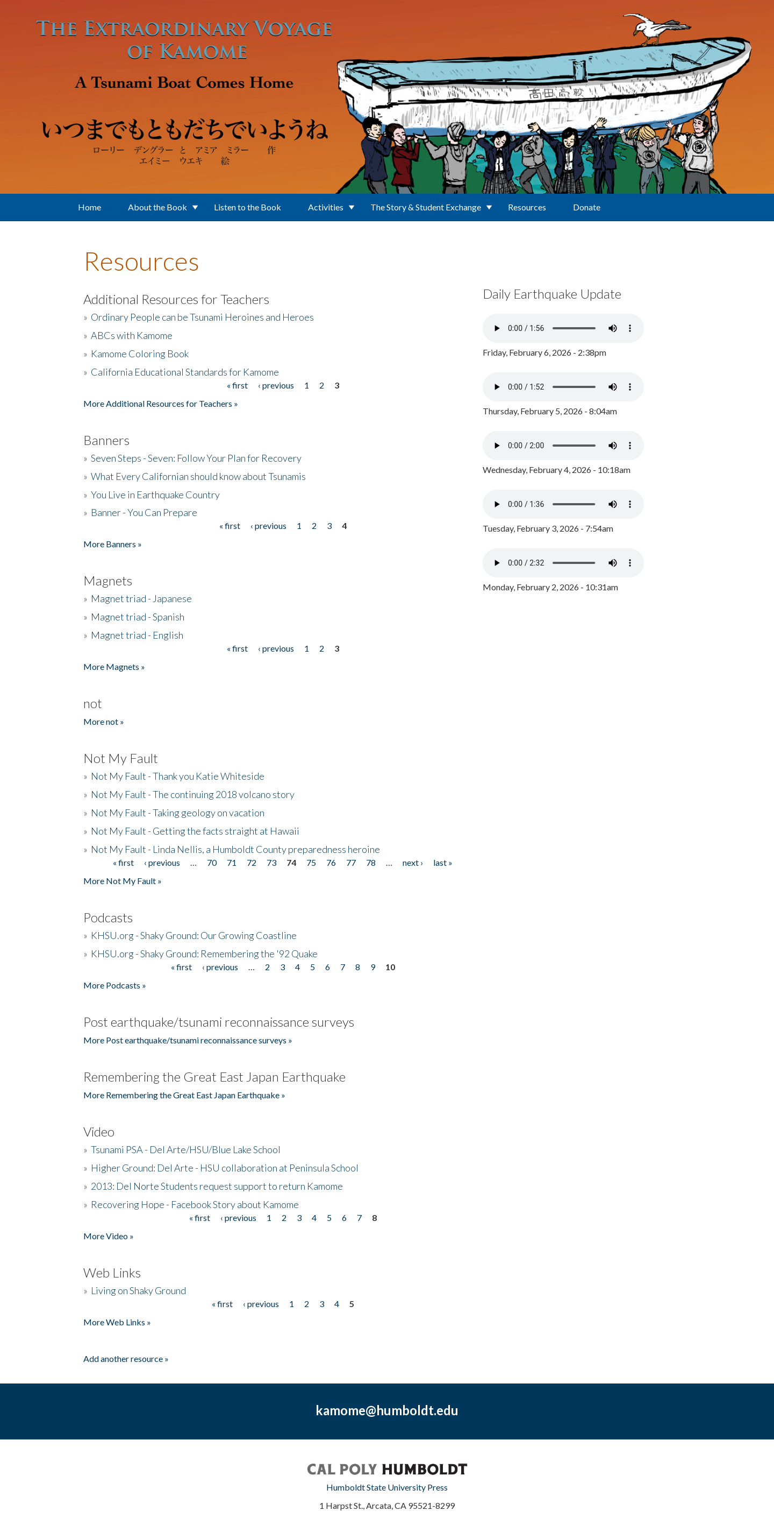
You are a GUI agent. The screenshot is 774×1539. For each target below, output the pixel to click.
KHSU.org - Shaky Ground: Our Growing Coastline (194, 935)
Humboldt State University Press (387, 1487)
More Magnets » (114, 666)
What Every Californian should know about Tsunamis (198, 476)
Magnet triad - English (137, 635)
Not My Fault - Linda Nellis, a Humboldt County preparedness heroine (235, 849)
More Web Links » (117, 1322)
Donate (586, 207)
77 (351, 862)
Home (89, 207)
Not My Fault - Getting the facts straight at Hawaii (195, 831)
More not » (103, 721)
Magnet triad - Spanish (137, 617)
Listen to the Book (247, 207)
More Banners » (112, 544)
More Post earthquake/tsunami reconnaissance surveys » (187, 1040)
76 (331, 862)
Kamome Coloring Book (140, 353)
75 (311, 862)
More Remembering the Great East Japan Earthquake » (184, 1095)
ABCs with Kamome (132, 335)
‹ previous (276, 385)
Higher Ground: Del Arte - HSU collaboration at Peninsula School (225, 1168)
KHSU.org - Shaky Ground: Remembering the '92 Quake (204, 953)
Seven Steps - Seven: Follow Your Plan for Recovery (196, 458)
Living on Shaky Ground (138, 1290)
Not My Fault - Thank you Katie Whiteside (177, 776)
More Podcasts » (114, 985)
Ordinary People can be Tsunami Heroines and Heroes (202, 317)
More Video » (108, 1236)
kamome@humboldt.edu (387, 1410)
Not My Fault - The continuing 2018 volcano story (193, 794)
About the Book (157, 207)
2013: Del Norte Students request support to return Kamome (217, 1186)
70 (212, 862)
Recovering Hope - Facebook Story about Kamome (195, 1204)
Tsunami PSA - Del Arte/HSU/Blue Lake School (186, 1149)
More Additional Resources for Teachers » (160, 403)
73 (271, 862)
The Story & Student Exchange (425, 207)
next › (413, 862)
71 (231, 862)
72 (251, 862)
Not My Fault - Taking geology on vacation (177, 812)
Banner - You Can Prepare (144, 512)
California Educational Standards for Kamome (185, 372)
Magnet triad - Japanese (141, 598)
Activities (325, 207)
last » (443, 862)
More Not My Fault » (122, 881)
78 (371, 862)
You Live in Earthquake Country (155, 494)
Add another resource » (126, 1358)
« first (237, 385)
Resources (527, 207)
